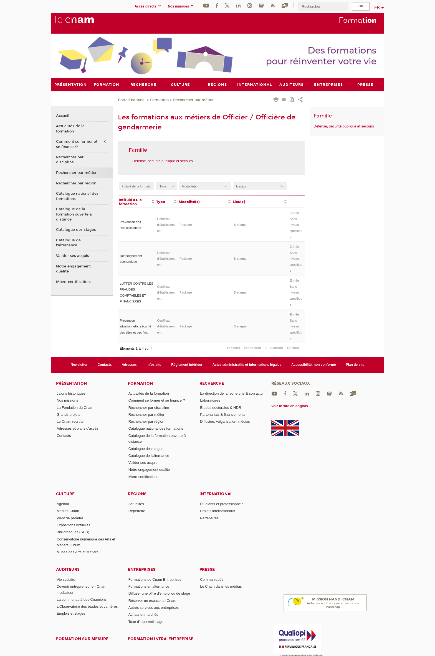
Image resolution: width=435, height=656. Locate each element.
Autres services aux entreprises (153, 607)
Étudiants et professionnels (221, 504)
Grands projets (68, 414)
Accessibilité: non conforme (313, 364)
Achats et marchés (143, 614)
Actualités (136, 504)
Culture (65, 494)
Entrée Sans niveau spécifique (296, 224)
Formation (159, 99)
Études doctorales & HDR (220, 407)
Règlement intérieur (187, 364)
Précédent (252, 348)
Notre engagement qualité (73, 268)
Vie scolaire (66, 579)
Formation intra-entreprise (160, 639)
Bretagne (240, 224)
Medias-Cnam (68, 511)
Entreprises (141, 569)
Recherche (211, 383)
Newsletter (79, 364)
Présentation (71, 383)
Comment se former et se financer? (76, 144)
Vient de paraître (70, 518)
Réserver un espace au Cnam (152, 600)
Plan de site (355, 364)
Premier (233, 348)
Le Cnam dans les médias (221, 586)
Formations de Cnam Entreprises (154, 579)
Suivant (276, 348)
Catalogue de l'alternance (68, 242)
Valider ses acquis (72, 256)
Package (185, 224)
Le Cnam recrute (70, 421)
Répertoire (136, 511)
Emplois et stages (71, 613)
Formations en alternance (148, 586)
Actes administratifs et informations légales (247, 364)
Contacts (104, 364)
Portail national (132, 99)
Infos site (154, 364)
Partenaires (209, 518)
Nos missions (67, 400)
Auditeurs (68, 569)
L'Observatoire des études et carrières (87, 606)
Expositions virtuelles (73, 525)
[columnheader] (136, 201)
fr (377, 7)
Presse (207, 569)
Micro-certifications (74, 281)
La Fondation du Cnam (75, 407)
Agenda (63, 504)
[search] (323, 6)
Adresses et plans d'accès (77, 428)
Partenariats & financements (222, 414)
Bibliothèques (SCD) (73, 532)
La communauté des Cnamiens (82, 599)
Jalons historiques (71, 393)
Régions (137, 494)
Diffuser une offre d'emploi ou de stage (159, 593)
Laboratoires (210, 400)
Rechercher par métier (193, 99)
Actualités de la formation (70, 128)
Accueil (62, 115)
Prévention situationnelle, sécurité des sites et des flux (135, 326)
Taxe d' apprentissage (145, 621)
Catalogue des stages (76, 229)
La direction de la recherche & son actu (231, 393)
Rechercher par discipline (70, 159)
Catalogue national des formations (77, 196)
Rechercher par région (76, 183)
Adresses (129, 364)
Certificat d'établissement (165, 224)
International (215, 494)
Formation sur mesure (82, 639)
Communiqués (211, 579)
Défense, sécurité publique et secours (162, 161)
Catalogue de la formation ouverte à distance (74, 214)
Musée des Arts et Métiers (77, 552)
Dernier (293, 348)
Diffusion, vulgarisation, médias (225, 421)
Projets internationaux (217, 511)
